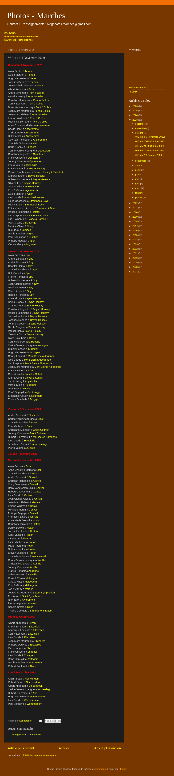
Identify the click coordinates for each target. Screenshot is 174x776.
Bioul (28, 466)
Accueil (64, 748)
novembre (140, 128)
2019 (135, 217)
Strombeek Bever (34, 197)
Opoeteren (44, 150)
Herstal (36, 211)
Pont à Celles (36, 92)
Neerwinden (32, 678)
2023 (135, 120)
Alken (30, 193)
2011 (135, 253)
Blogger (123, 769)
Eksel (31, 370)
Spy (28, 255)
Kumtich (33, 237)
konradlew (100, 769)
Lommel (32, 651)
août (137, 165)
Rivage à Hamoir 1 (37, 215)
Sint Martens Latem (41, 610)
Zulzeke (30, 447)
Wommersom (37, 696)
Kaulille (42, 560)
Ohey (29, 226)
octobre (139, 133)
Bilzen (32, 623)
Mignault (31, 244)
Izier (32, 240)
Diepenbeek (35, 685)
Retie (30, 607)
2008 (135, 267)
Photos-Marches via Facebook (21, 36)
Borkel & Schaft (33, 374)
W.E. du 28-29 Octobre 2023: (150, 141)
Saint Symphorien (44, 592)
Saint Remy (35, 662)
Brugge (34, 399)
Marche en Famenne (45, 437)
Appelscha (31, 381)
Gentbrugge (34, 392)
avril (137, 183)
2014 (135, 239)
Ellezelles (34, 626)
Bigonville (31, 165)
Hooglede (29, 440)
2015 (135, 235)
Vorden (29, 589)
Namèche (34, 415)
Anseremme (43, 125)
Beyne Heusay (37, 168)
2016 (135, 230)
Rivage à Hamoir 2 (37, 219)
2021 (135, 207)
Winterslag (44, 689)
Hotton (36, 520)
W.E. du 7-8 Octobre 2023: (149, 155)
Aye (35, 693)
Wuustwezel (39, 556)
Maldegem (32, 578)
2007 (135, 271)
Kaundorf (36, 395)
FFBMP (133, 91)
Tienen (29, 71)
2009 (135, 262)
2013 (135, 244)
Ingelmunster (32, 186)
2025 (135, 110)
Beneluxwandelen (138, 87)
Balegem (31, 147)
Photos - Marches (36, 15)
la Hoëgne (34, 341)
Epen (31, 233)
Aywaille (32, 574)
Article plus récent (21, 748)
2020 (135, 212)
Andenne (33, 571)
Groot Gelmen (41, 429)
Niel (35, 143)
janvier (139, 197)
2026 (135, 106)
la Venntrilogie (40, 444)
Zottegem (29, 655)
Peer (31, 89)
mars (138, 188)
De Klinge (30, 222)
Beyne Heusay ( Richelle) (48, 172)
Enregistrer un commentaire (26, 734)
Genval (33, 477)
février (138, 193)
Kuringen (43, 345)
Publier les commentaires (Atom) (39, 755)
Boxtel (32, 338)
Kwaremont (28, 599)
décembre (140, 124)
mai (137, 179)
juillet (138, 170)
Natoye (26, 388)
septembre (141, 160)
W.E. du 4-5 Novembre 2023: (150, 137)
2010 (135, 258)
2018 (135, 221)
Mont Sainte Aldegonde (41, 356)
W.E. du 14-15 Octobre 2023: (150, 150)
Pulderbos (31, 384)
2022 (135, 203)
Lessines (31, 603)
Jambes (26, 230)
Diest (41, 418)
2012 (135, 248)
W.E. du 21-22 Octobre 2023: (150, 146)
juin (137, 174)
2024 (135, 115)
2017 (135, 226)
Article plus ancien (107, 748)
